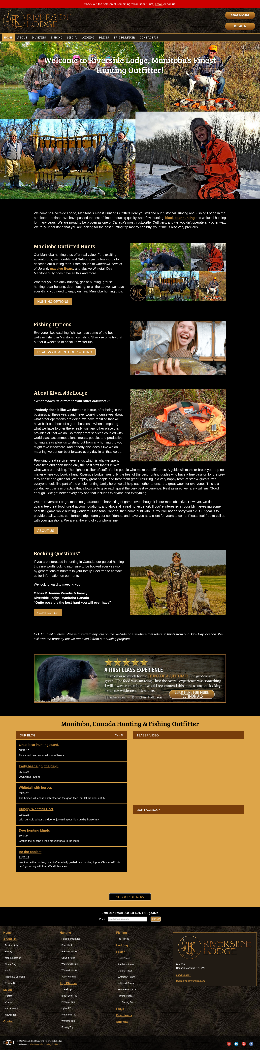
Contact (8, 1021)
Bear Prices (124, 958)
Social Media (11, 1008)
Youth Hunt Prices (127, 989)
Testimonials (11, 945)
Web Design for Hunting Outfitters (45, 1044)
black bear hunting (180, 218)
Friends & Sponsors (15, 976)
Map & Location (13, 958)
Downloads (124, 1015)
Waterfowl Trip (69, 1014)
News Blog (10, 964)
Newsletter (10, 1014)
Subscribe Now (130, 897)
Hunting (65, 932)
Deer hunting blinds (34, 830)
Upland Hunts (69, 957)
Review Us (10, 983)
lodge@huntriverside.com (190, 981)
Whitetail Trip (68, 1021)
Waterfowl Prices (126, 977)
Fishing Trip (67, 1027)
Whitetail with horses (35, 787)
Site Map (122, 1021)
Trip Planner (68, 983)
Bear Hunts (67, 945)
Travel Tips (67, 989)
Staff (7, 970)
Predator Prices (126, 964)
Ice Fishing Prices (127, 1002)
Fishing (121, 932)
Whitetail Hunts (69, 970)
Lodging (122, 945)
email (158, 4)
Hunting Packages (71, 938)
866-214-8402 (240, 15)
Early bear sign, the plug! (38, 766)
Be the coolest (30, 852)
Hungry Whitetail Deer (36, 809)
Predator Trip (68, 1002)
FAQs (120, 1008)
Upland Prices (125, 970)
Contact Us (48, 613)
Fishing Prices (125, 996)
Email (102, 919)
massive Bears (61, 268)
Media (7, 989)
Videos (8, 1002)
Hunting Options (52, 301)
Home (7, 932)
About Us (45, 530)
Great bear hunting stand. (39, 745)
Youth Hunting (69, 976)
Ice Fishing (123, 938)
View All (119, 735)
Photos (8, 996)
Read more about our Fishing (64, 352)
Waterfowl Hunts (70, 964)
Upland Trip (67, 1008)
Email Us (240, 26)
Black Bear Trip (69, 995)
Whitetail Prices (126, 983)
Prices (120, 952)
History (8, 951)
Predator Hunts (69, 951)
